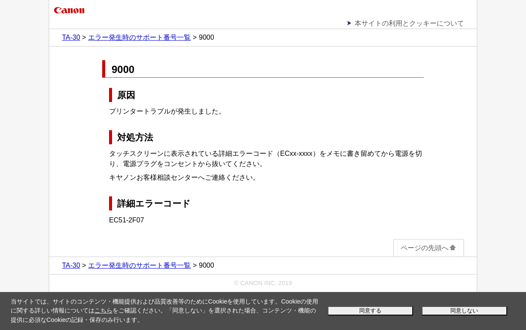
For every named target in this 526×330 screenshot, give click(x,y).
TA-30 (71, 37)
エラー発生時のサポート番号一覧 (139, 37)
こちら (103, 310)
